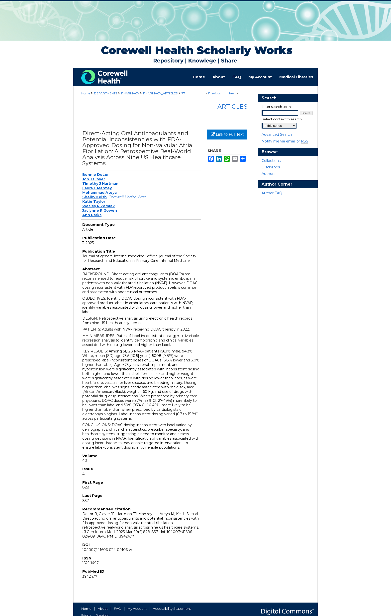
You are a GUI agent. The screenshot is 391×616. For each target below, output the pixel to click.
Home (85, 93)
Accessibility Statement (172, 609)
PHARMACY (130, 93)
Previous (214, 93)
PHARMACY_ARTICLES (160, 93)
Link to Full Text (227, 134)
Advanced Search (277, 134)
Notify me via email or (285, 141)
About (103, 609)
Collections (271, 160)
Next (232, 93)
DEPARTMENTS (105, 93)
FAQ (117, 609)
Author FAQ (272, 193)
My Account (137, 609)
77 (183, 93)
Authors (268, 173)
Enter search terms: (277, 107)
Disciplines (271, 167)
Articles (232, 106)
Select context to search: (282, 119)
